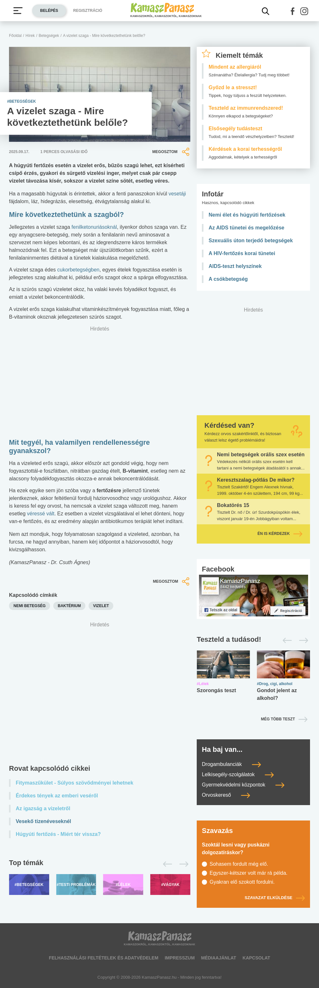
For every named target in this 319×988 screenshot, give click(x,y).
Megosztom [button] (171, 152)
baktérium (69, 606)
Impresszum (179, 957)
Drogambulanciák (231, 764)
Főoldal (15, 35)
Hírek (30, 35)
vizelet (101, 606)
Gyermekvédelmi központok (243, 784)
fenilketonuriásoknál (94, 227)
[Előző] (166, 864)
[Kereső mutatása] (266, 11)
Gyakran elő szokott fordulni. (242, 882)
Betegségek (49, 35)
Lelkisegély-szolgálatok (238, 774)
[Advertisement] (99, 688)
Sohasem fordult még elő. (239, 864)
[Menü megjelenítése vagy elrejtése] (18, 11)
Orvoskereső (226, 795)
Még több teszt (278, 719)
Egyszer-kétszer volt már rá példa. (249, 873)
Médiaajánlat (218, 957)
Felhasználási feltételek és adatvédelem (103, 957)
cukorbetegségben (78, 269)
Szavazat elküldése (275, 897)
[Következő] (182, 864)
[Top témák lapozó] (99, 864)
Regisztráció (87, 10)
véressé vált (40, 513)
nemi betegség (29, 606)
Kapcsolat (256, 957)
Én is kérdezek (279, 533)
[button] (292, 11)
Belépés (49, 10)
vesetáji (177, 193)
